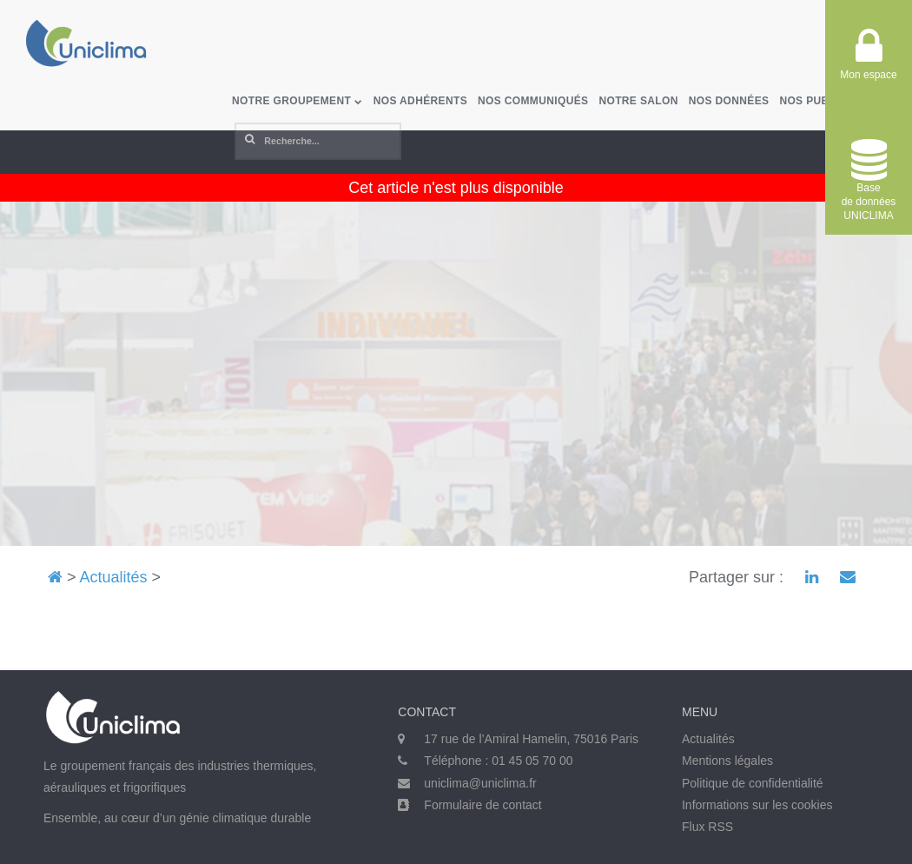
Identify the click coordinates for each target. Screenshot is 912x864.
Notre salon (637, 101)
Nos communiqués (533, 101)
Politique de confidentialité (752, 783)
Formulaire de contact (482, 805)
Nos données (729, 101)
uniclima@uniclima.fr (480, 783)
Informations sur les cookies (757, 805)
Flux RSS (707, 827)
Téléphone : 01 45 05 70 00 (498, 761)
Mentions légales (727, 761)
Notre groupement (297, 101)
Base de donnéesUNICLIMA (869, 180)
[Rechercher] (318, 141)
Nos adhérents (420, 101)
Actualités (114, 577)
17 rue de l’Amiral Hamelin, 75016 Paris (531, 739)
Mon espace (868, 60)
